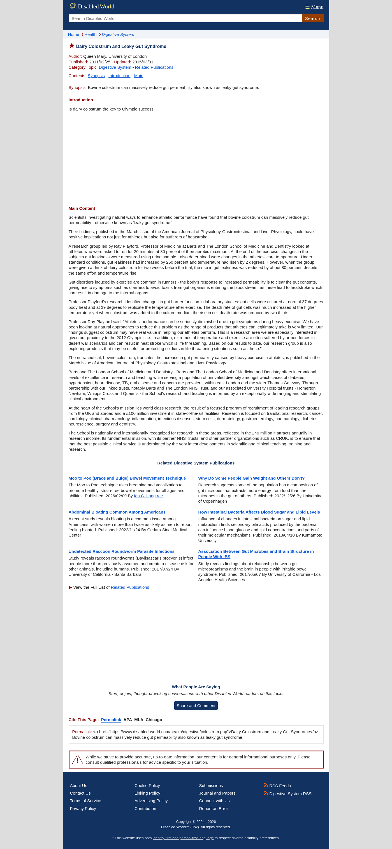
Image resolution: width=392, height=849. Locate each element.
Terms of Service (85, 800)
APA (128, 719)
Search (312, 18)
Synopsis (96, 75)
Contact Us (80, 793)
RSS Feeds (277, 785)
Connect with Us (214, 800)
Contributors (145, 808)
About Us (78, 785)
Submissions (211, 785)
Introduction (119, 75)
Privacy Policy (83, 808)
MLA (138, 719)
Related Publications (154, 67)
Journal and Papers (217, 793)
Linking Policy (147, 793)
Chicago (154, 719)
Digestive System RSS (288, 793)
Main (138, 75)
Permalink (111, 719)
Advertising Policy (151, 800)
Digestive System (115, 67)
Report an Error (213, 808)
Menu (313, 7)
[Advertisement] (196, 159)
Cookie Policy (147, 785)
